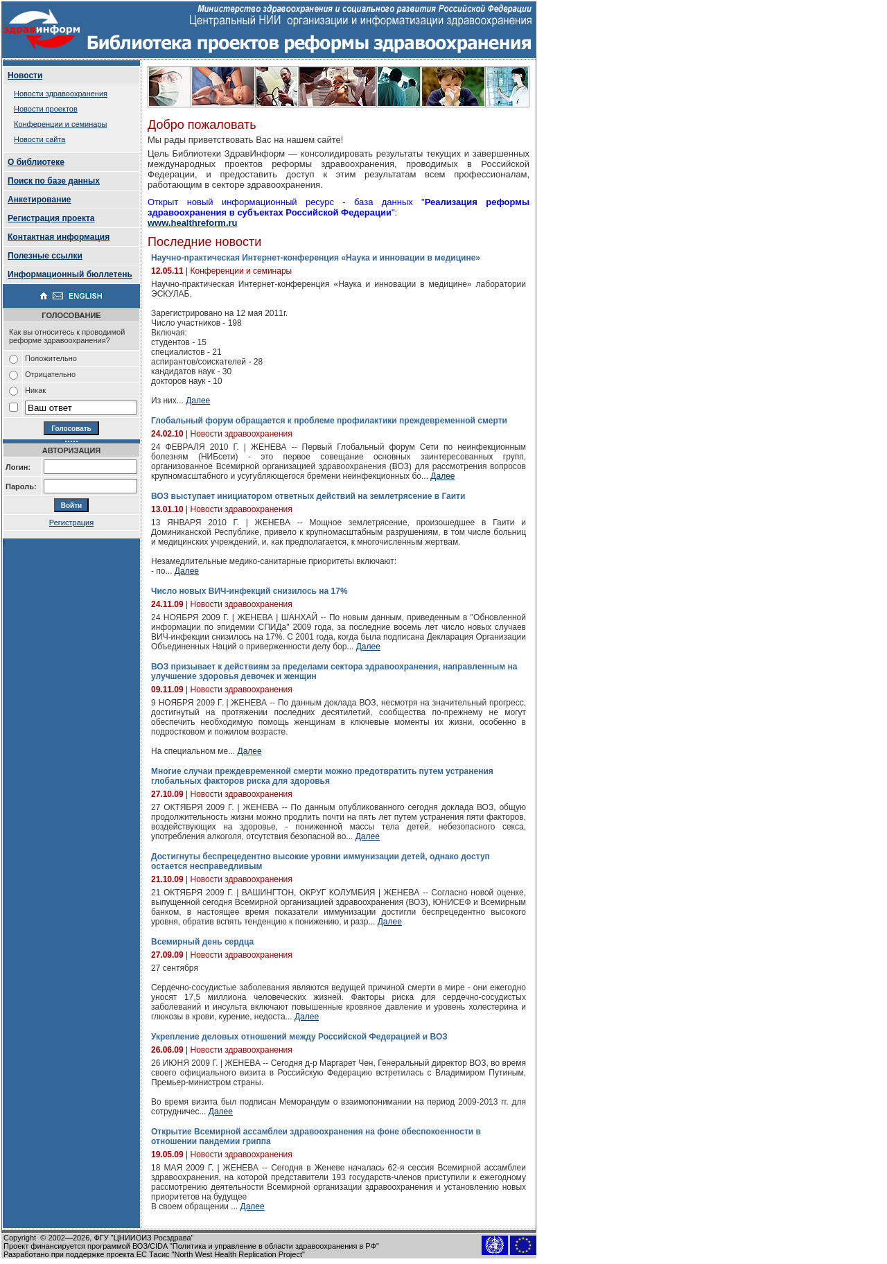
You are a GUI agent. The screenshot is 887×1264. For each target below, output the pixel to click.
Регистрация (71, 522)
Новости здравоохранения (60, 93)
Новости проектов (46, 109)
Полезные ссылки (45, 256)
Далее (198, 400)
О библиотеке (36, 162)
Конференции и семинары (60, 124)
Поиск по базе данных (54, 181)
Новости (25, 75)
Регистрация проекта (51, 218)
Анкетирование (39, 199)
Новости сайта (39, 139)
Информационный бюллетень (70, 274)
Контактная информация (58, 237)
